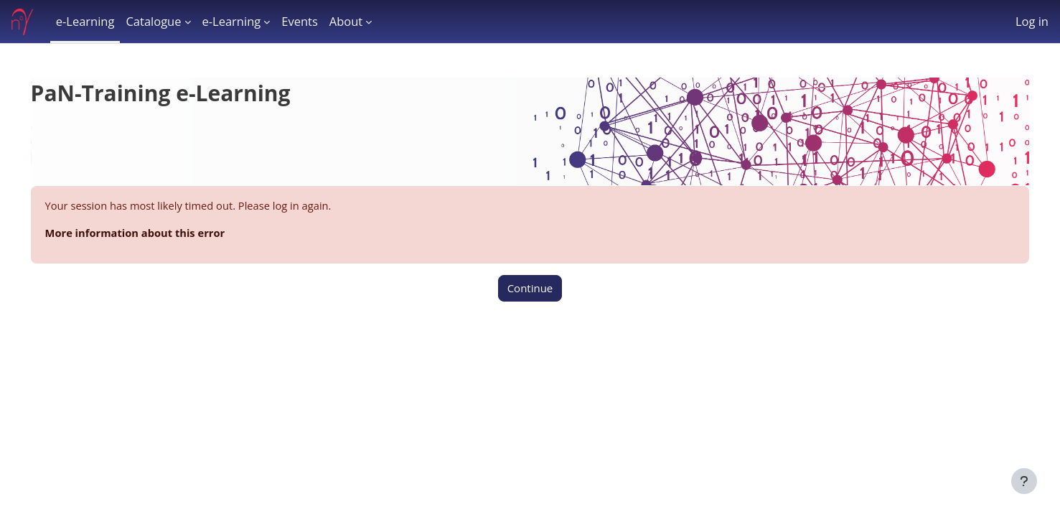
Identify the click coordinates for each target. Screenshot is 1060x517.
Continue (530, 288)
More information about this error (157, 233)
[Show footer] (1024, 481)
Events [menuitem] (299, 21)
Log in (1032, 21)
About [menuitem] (345, 21)
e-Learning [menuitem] (85, 21)
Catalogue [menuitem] (153, 21)
